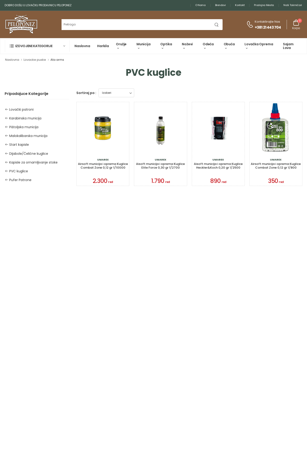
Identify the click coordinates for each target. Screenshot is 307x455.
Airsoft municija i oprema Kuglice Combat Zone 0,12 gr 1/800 (276, 166)
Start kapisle (17, 144)
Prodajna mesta (264, 5)
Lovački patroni (19, 109)
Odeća (208, 44)
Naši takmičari (292, 5)
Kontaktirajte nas (267, 21)
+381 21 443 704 (268, 27)
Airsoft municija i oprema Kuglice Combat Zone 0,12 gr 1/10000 (103, 166)
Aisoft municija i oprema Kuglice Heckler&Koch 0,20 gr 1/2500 (218, 166)
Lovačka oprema (259, 44)
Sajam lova (288, 46)
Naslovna (82, 46)
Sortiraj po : (86, 93)
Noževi (187, 44)
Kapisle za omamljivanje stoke (31, 162)
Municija (143, 44)
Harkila (103, 46)
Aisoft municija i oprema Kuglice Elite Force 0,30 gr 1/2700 (160, 166)
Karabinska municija (23, 118)
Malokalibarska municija (26, 135)
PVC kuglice (16, 171)
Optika (166, 44)
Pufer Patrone (18, 180)
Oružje (121, 44)
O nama (200, 5)
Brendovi (220, 5)
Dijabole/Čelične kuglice (26, 153)
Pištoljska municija (21, 127)
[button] (37, 46)
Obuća (229, 44)
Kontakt (240, 5)
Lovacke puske (35, 60)
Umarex (103, 159)
